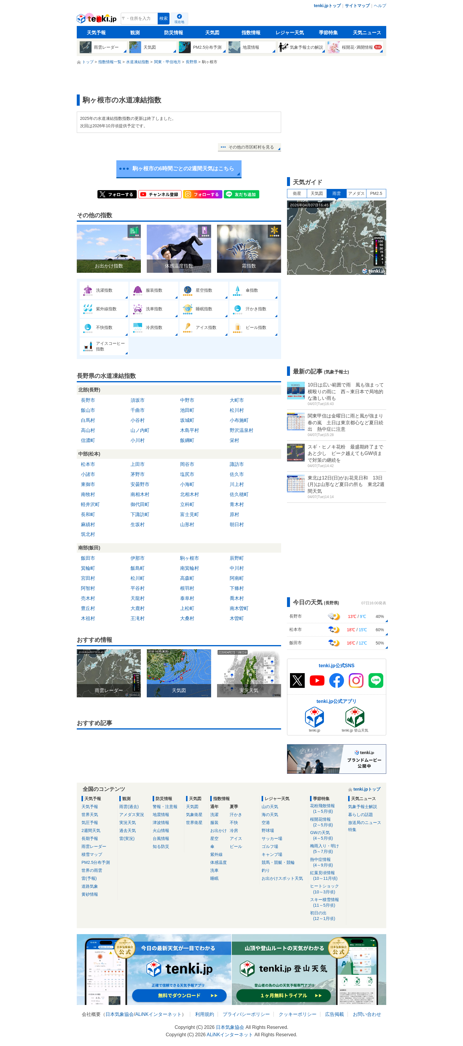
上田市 (138, 464)
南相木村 (140, 494)
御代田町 (140, 504)
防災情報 (173, 32)
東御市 (88, 484)
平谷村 (138, 588)
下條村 (237, 588)
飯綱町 (187, 440)
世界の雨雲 (91, 870)
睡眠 (214, 878)
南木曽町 (239, 608)
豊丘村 (88, 608)
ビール (236, 846)
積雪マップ (91, 854)
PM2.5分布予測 (95, 862)
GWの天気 (327, 835)
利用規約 (204, 1014)
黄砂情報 (89, 894)
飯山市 (88, 410)
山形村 (187, 524)
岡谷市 (187, 464)
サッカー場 (272, 838)
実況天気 (127, 822)
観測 (135, 32)
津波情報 (161, 822)
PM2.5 (376, 193)
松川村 (237, 410)
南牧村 (88, 494)
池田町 (187, 410)
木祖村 (88, 618)
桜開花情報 (327, 822)
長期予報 (89, 838)
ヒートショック (327, 889)
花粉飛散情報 (327, 808)
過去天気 (127, 830)
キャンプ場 (272, 854)
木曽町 (237, 618)
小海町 (187, 484)
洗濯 (214, 814)
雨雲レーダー (93, 846)
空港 (266, 822)
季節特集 (328, 32)
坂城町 (187, 420)
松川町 (138, 578)
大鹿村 (138, 608)
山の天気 (270, 806)
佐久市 (237, 474)
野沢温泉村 (241, 430)
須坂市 (138, 400)
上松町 (187, 608)
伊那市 (138, 558)
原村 (234, 514)
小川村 (138, 440)
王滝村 (138, 618)
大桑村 (187, 618)
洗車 (214, 870)
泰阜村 (187, 598)
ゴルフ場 (270, 846)
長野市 (88, 400)
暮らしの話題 (360, 814)
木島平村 (189, 430)
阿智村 (88, 588)
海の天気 (270, 814)
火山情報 (161, 830)
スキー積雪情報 (327, 902)
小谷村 (138, 420)
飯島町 (138, 568)
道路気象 (89, 886)
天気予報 (96, 32)
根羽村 (187, 588)
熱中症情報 (327, 862)
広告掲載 (334, 1014)
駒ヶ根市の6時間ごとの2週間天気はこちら (183, 169)
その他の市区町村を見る (251, 147)
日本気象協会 (119, 1014)
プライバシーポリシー (246, 1014)
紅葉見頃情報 (327, 875)
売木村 (88, 598)
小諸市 (88, 474)
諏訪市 (237, 464)
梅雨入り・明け (327, 848)
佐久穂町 (239, 494)
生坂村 (138, 524)
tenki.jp (97, 20)
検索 (163, 18)
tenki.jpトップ (327, 5)
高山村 (88, 430)
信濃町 (88, 440)
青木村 (237, 504)
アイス (236, 838)
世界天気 (89, 814)
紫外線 (216, 854)
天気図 (212, 32)
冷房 (234, 830)
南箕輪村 (189, 568)
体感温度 (218, 862)
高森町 (187, 578)
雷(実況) (126, 838)
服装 (214, 822)
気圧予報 (89, 822)
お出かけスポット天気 (282, 878)
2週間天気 (90, 830)
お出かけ (218, 830)
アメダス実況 (131, 814)
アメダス (356, 193)
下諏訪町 (140, 514)
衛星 (297, 193)
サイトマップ (357, 5)
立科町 (187, 504)
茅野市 (138, 474)
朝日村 (237, 524)
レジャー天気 (289, 32)
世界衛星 (194, 822)
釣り (266, 870)
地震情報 (161, 814)
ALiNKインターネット (158, 1014)
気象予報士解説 (362, 806)
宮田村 (88, 578)
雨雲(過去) (128, 806)
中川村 (237, 568)
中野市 (187, 400)
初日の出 (327, 915)
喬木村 (237, 598)
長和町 (88, 514)
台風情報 (161, 838)
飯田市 (88, 558)
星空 (214, 838)
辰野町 (237, 558)
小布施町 (239, 420)
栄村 (234, 440)
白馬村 (88, 420)
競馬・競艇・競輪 (278, 862)
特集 (352, 829)
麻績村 (88, 524)
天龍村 (138, 598)
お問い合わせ (367, 1014)
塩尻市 (187, 474)
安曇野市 (140, 484)
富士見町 (189, 514)
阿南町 (237, 578)
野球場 (268, 830)
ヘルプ (380, 5)
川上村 (237, 484)
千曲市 (138, 410)
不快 (234, 822)
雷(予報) (89, 878)
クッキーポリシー (298, 1014)
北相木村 (189, 494)
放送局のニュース (364, 822)
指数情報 (251, 32)
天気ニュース (367, 32)
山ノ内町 (140, 430)
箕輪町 (88, 568)
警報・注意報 (165, 806)
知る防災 (161, 846)
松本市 (88, 464)
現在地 (179, 22)
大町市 (237, 400)
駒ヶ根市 (189, 558)
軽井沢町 (90, 504)
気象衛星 (194, 814)
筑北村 (88, 534)
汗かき (236, 814)
